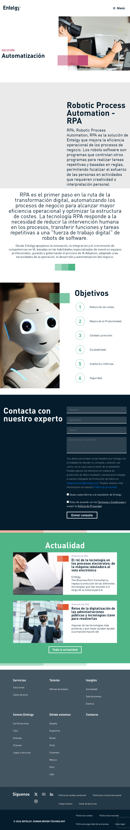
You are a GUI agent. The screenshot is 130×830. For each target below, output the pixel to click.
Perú (52, 767)
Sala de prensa (93, 696)
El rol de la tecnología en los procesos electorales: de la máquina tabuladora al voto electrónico (93, 569)
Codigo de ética (65, 803)
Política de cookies (84, 815)
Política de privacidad (105, 491)
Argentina (54, 730)
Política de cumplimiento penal (107, 795)
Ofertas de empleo (58, 689)
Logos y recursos (22, 752)
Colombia (54, 752)
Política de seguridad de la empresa (92, 824)
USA (51, 774)
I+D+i (15, 730)
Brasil (52, 738)
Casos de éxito (20, 694)
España (53, 723)
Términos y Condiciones (111, 506)
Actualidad (91, 689)
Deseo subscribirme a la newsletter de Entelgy (95, 498)
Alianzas (17, 738)
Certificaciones (21, 723)
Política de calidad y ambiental (72, 795)
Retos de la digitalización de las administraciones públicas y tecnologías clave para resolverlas (93, 617)
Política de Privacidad (90, 510)
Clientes (17, 745)
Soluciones (18, 687)
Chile (52, 745)
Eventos (90, 703)
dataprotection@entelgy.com (83, 487)
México (53, 759)
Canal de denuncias (88, 803)
